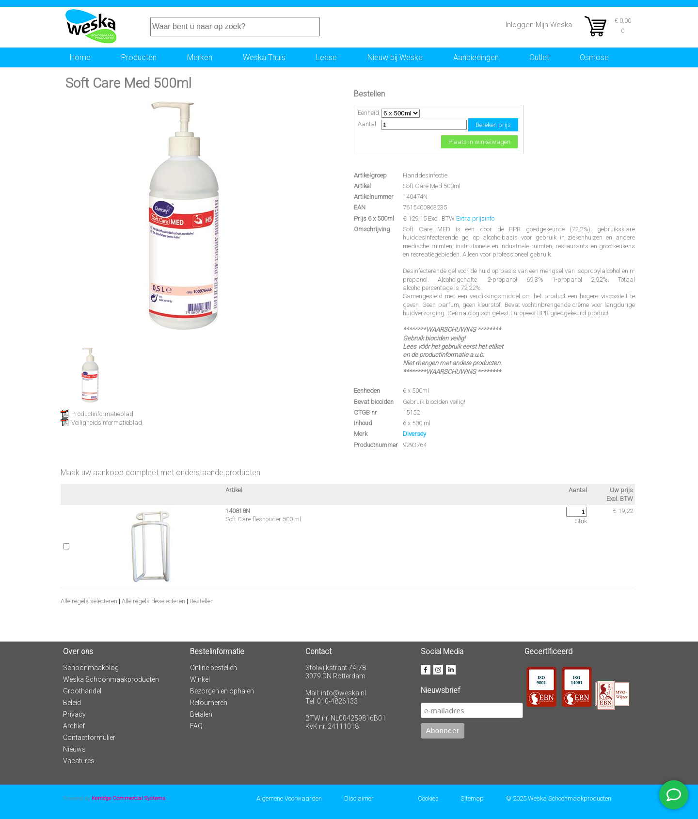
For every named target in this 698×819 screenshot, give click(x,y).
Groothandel (82, 691)
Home (80, 57)
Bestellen (202, 601)
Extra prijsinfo (475, 218)
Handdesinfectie (425, 175)
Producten (139, 57)
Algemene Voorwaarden (289, 798)
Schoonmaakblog (91, 668)
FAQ (196, 726)
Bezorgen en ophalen (222, 691)
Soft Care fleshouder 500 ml (263, 519)
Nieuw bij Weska (395, 57)
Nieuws (74, 749)
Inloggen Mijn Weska (539, 24)
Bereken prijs (493, 124)
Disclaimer (359, 798)
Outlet (539, 57)
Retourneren (208, 703)
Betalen (201, 714)
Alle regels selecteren (89, 601)
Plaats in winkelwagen (479, 141)
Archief (74, 726)
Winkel (200, 679)
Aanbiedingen (476, 57)
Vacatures (79, 761)
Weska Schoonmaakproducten (111, 679)
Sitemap (472, 798)
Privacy (74, 714)
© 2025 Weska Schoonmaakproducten (558, 798)
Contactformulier (89, 737)
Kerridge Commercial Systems (128, 798)
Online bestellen (213, 668)
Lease (326, 57)
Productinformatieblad (102, 414)
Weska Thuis (264, 57)
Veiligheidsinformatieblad (106, 422)
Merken (199, 57)
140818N (237, 510)
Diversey (414, 433)
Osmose (594, 57)
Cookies (428, 798)
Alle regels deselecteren (153, 601)
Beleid (72, 703)
